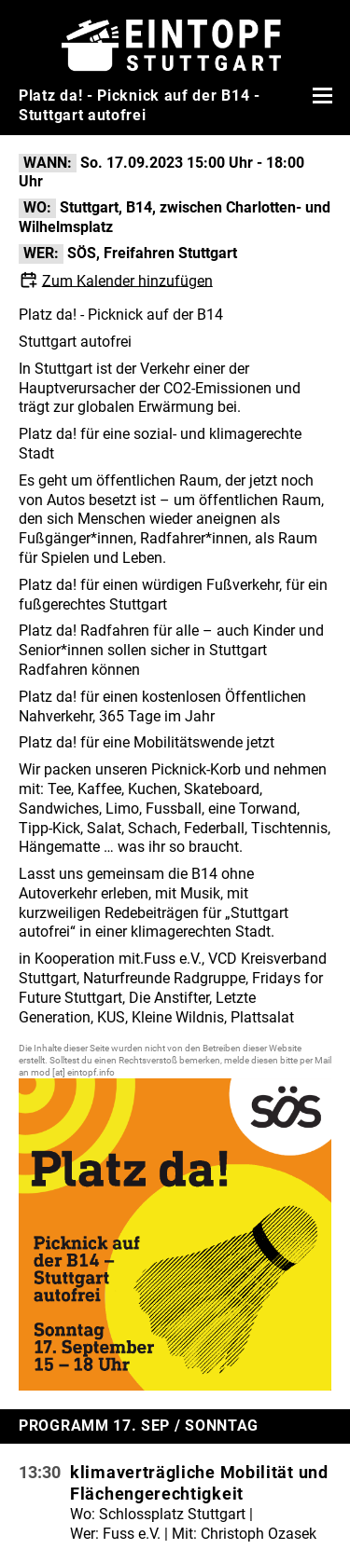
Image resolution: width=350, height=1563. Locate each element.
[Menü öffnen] (320, 95)
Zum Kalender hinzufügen (127, 280)
